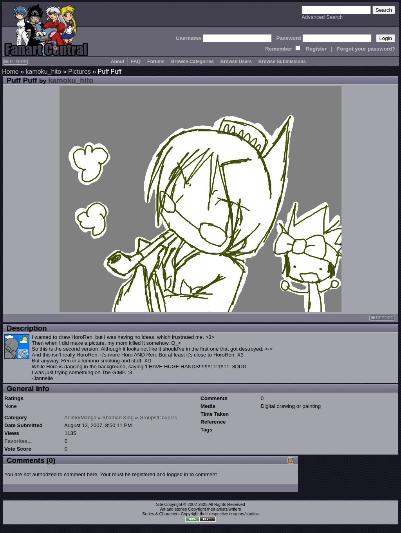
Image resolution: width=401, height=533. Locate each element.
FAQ (136, 61)
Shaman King (118, 417)
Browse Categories (192, 61)
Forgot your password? (366, 49)
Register (316, 49)
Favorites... (18, 441)
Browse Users (236, 61)
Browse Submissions (282, 61)
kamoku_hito (43, 71)
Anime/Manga (80, 417)
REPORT (381, 317)
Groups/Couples (158, 417)
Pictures (79, 71)
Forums (155, 61)
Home (10, 71)
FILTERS (15, 61)
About (118, 61)
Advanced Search (322, 17)
